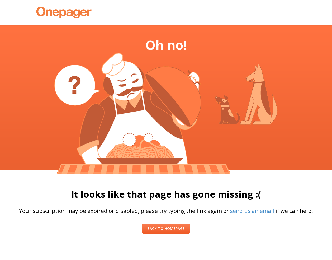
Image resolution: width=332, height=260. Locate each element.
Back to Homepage (166, 228)
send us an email (252, 211)
